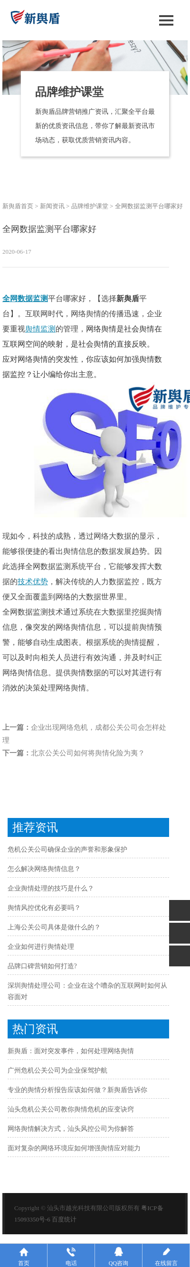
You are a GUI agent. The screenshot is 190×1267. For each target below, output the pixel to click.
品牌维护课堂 (89, 206)
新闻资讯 (52, 206)
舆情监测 (40, 329)
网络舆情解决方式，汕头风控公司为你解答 (71, 1128)
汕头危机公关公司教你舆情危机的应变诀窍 (71, 1109)
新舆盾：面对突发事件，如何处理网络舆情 (71, 1051)
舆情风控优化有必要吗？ (44, 907)
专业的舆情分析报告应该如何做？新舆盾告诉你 (77, 1089)
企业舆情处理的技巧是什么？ (51, 888)
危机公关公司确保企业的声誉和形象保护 (67, 849)
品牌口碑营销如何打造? (42, 966)
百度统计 (64, 1219)
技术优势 (33, 582)
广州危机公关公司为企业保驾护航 (57, 1070)
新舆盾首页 (17, 206)
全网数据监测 (25, 298)
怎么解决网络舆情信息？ (44, 868)
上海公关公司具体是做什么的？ (54, 927)
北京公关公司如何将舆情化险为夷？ (88, 753)
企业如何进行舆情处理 (41, 946)
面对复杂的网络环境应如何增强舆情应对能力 (74, 1148)
